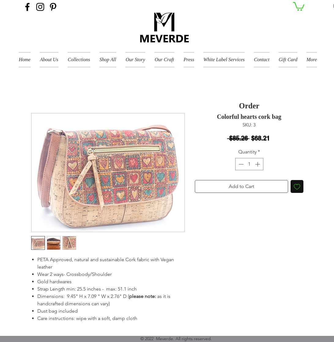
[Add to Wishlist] (297, 186)
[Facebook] (27, 7)
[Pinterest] (53, 7)
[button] (298, 6)
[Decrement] (240, 164)
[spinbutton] (249, 164)
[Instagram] (40, 7)
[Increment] (258, 164)
